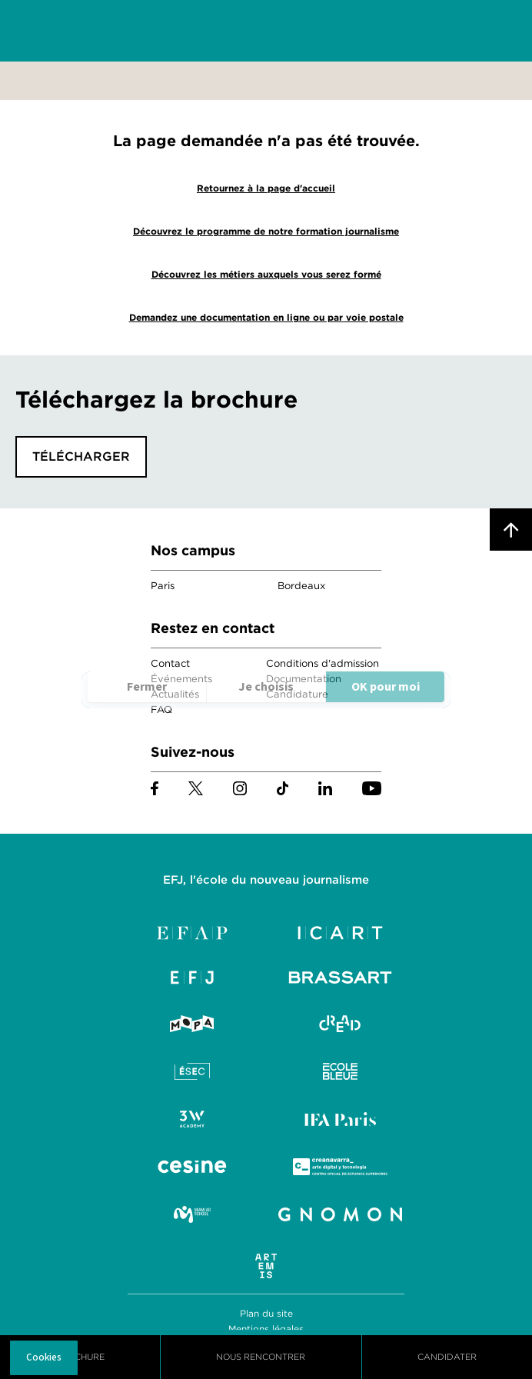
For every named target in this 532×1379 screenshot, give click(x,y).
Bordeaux (301, 585)
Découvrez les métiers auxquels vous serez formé (266, 274)
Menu (493, 31)
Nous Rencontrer (260, 1356)
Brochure (80, 1356)
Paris (163, 585)
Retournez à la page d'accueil (266, 188)
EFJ (101, 31)
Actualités (175, 694)
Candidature (297, 694)
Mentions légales (266, 1328)
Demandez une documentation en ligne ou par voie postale (266, 317)
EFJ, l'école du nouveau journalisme (266, 880)
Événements (181, 679)
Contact (170, 663)
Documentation (303, 679)
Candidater (447, 1356)
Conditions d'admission (322, 663)
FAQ (161, 709)
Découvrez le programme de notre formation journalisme (266, 231)
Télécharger (81, 456)
